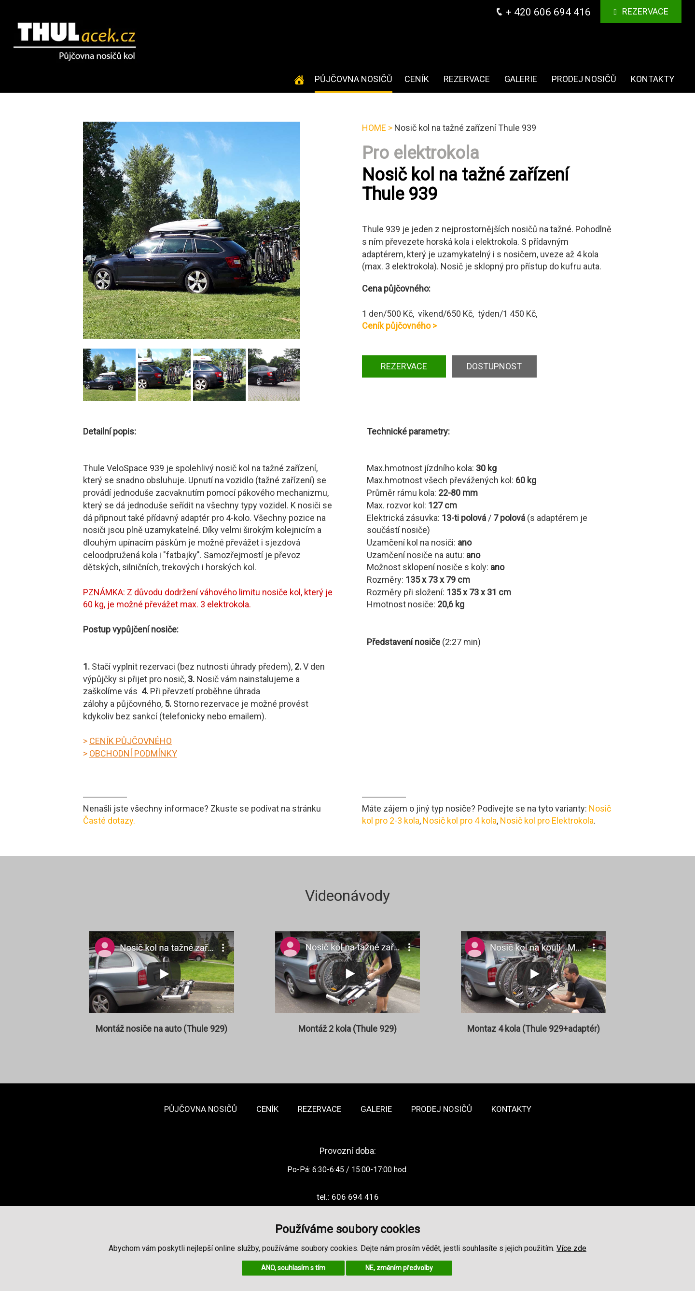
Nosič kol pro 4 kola (460, 820)
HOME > (377, 128)
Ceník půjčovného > (399, 326)
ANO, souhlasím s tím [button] (293, 1268)
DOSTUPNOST (494, 366)
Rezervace (640, 11)
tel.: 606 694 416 (348, 1197)
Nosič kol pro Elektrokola (547, 820)
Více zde (571, 1248)
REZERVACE (404, 366)
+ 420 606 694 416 (543, 12)
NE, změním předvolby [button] (399, 1268)
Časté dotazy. (109, 820)
